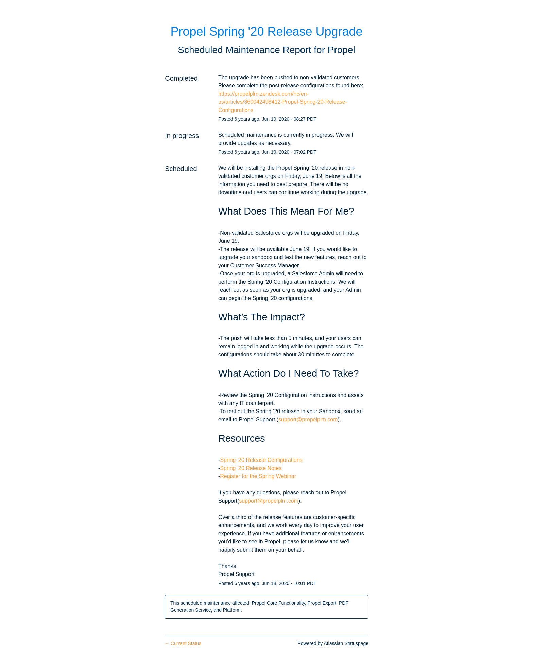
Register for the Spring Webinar (258, 476)
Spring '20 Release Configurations (261, 460)
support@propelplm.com (308, 419)
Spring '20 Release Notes (250, 468)
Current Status (183, 643)
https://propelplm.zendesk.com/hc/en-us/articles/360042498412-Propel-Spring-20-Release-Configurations (282, 102)
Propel (341, 50)
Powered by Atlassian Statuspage (332, 643)
